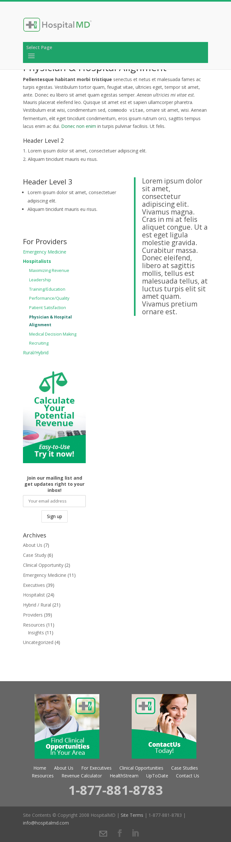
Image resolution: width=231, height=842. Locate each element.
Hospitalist (34, 595)
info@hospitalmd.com (46, 823)
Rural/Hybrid (36, 352)
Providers (33, 615)
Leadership (40, 280)
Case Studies (184, 768)
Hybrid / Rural (37, 605)
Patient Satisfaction (47, 307)
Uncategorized (38, 642)
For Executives (96, 768)
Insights (36, 632)
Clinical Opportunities (141, 768)
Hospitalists (37, 261)
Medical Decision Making (52, 334)
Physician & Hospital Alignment (50, 320)
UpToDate (157, 776)
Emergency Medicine (44, 252)
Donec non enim (78, 126)
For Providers (45, 241)
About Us (32, 545)
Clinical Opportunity (43, 565)
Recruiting (39, 343)
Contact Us (187, 776)
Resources (34, 625)
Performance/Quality (49, 298)
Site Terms (132, 815)
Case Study (34, 555)
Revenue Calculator (81, 776)
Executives (34, 585)
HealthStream (124, 776)
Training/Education (47, 289)
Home (39, 768)
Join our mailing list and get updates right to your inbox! (54, 484)
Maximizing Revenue (49, 270)
